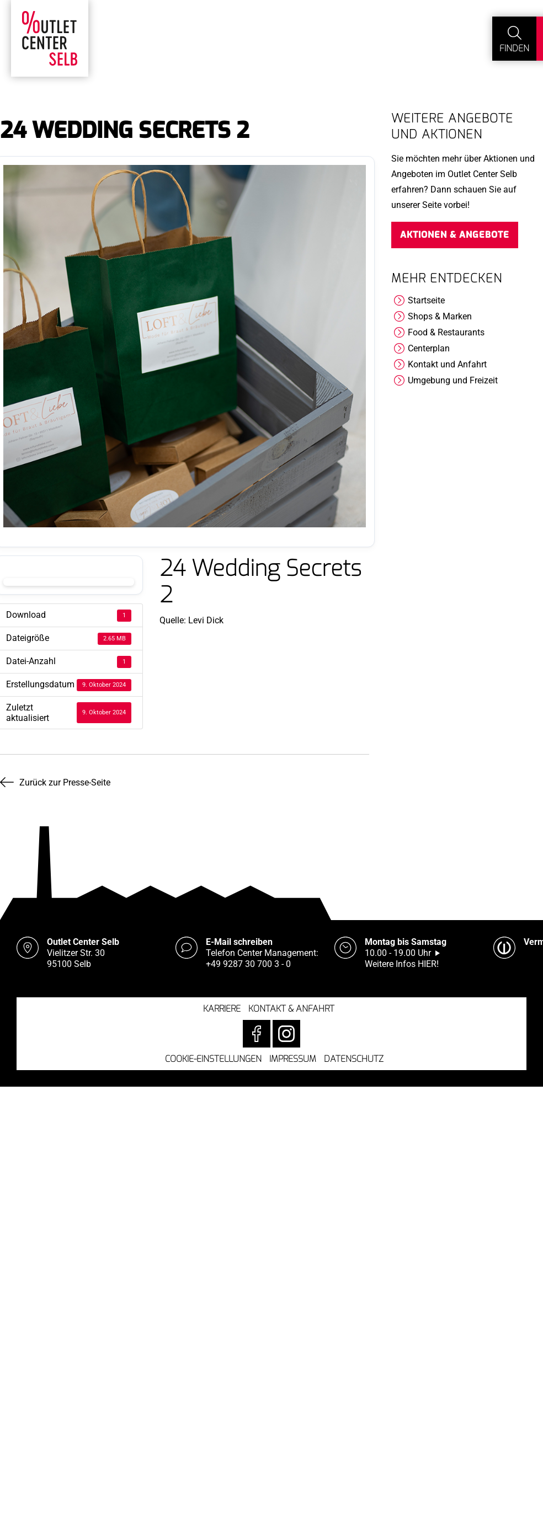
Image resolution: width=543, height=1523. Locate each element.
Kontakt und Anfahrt (447, 364)
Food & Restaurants (446, 332)
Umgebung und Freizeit (453, 380)
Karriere (222, 1008)
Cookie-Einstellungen (213, 1059)
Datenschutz (354, 1059)
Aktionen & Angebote (454, 235)
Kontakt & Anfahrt (291, 1008)
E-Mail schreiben (239, 942)
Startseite (426, 300)
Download (68, 582)
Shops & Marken (440, 316)
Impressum (292, 1059)
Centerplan (429, 348)
